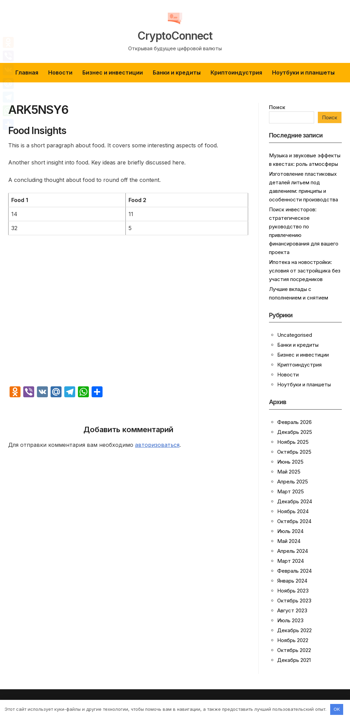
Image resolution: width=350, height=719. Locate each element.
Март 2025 (290, 491)
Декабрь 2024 (294, 501)
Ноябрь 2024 (293, 511)
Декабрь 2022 (294, 630)
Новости (60, 72)
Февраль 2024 (294, 571)
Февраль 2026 (294, 422)
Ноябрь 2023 (293, 590)
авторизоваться (157, 444)
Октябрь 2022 (294, 650)
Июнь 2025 (290, 461)
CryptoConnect (175, 35)
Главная (26, 72)
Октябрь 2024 (294, 521)
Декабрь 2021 (294, 660)
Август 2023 (292, 610)
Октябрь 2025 (294, 452)
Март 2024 (290, 561)
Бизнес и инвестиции (112, 72)
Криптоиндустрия (236, 72)
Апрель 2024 (292, 551)
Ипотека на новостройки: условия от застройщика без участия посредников (304, 270)
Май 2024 (288, 541)
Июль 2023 (290, 620)
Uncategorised (294, 335)
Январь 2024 (292, 580)
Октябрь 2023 (294, 600)
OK (337, 709)
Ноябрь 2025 (293, 442)
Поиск (277, 107)
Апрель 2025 (292, 481)
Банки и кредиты (177, 72)
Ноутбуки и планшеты (303, 72)
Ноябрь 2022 (292, 640)
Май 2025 (288, 471)
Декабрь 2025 (294, 432)
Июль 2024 (290, 531)
